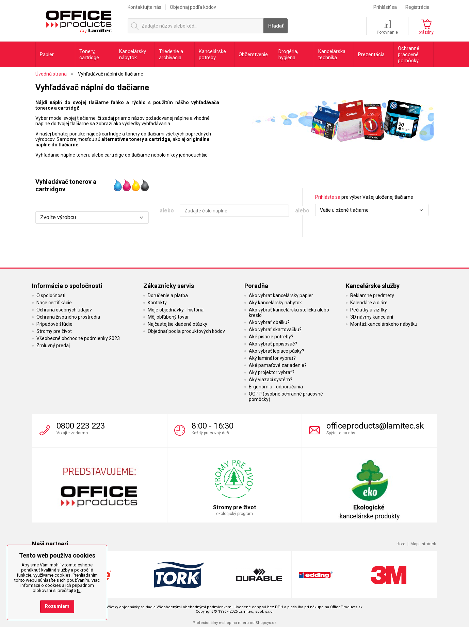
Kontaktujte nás (144, 7)
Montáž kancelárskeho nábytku (383, 324)
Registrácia (417, 7)
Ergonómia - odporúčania (276, 386)
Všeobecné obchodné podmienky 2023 (78, 338)
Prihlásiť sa (385, 7)
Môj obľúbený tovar (168, 317)
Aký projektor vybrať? (271, 372)
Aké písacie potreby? (271, 336)
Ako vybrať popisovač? (273, 344)
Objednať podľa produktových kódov (186, 331)
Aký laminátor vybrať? (272, 358)
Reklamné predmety (372, 295)
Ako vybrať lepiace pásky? (276, 351)
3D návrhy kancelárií (371, 317)
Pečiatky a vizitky (368, 309)
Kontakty (157, 302)
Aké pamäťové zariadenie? (278, 365)
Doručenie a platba (168, 295)
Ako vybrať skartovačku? (275, 329)
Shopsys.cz (266, 623)
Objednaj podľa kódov (193, 7)
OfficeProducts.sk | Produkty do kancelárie (78, 20)
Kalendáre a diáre (369, 302)
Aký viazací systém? (270, 379)
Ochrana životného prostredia (68, 317)
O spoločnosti (50, 295)
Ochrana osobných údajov (64, 309)
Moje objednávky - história (176, 309)
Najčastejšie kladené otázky (177, 324)
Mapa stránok (423, 544)
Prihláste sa (327, 197)
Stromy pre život (54, 331)
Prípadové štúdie (54, 324)
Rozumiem (57, 606)
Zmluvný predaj (53, 345)
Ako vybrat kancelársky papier (281, 295)
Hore (401, 544)
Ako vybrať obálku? (269, 322)
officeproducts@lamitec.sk (375, 426)
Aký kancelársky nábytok (275, 302)
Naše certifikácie (54, 302)
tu (79, 590)
